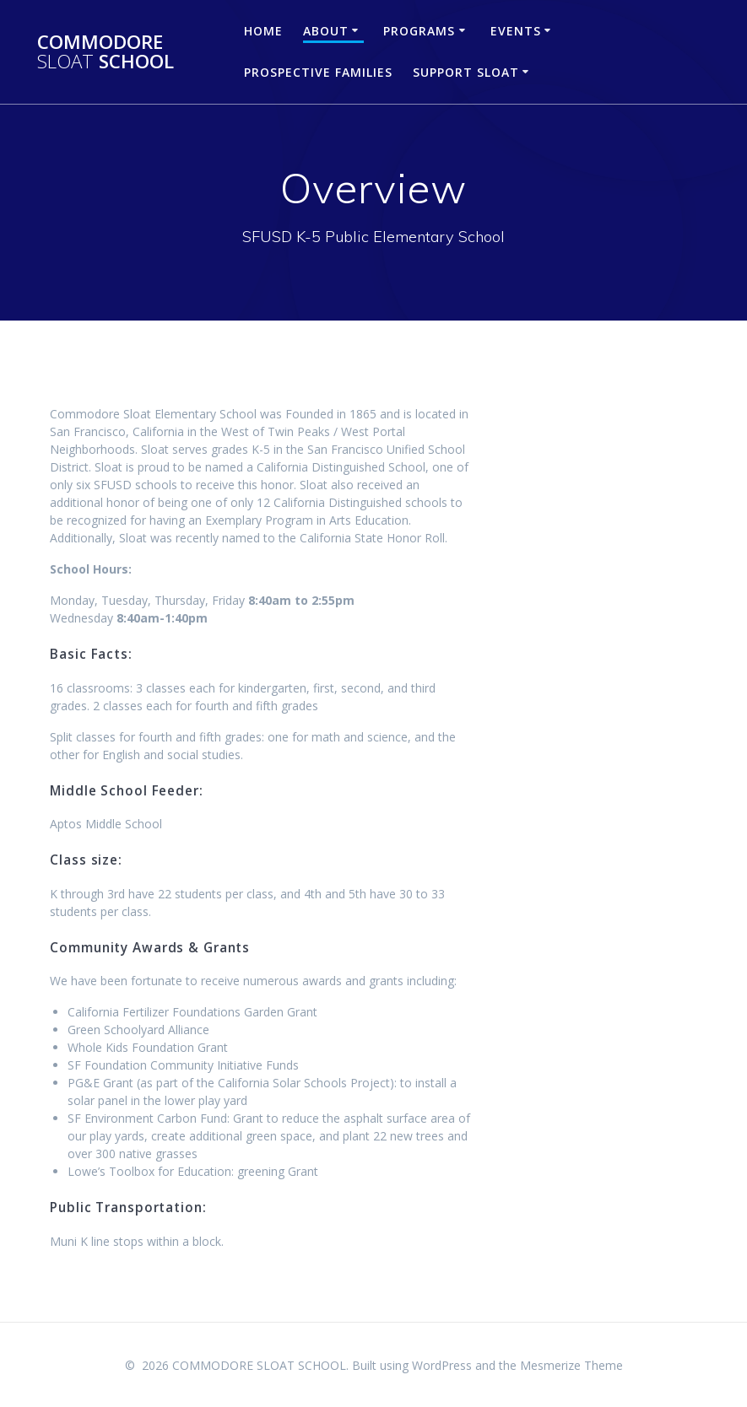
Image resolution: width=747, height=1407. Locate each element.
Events (515, 31)
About (326, 31)
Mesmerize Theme (571, 1365)
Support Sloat (466, 72)
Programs (419, 31)
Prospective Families (318, 72)
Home (263, 31)
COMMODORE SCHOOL (105, 52)
